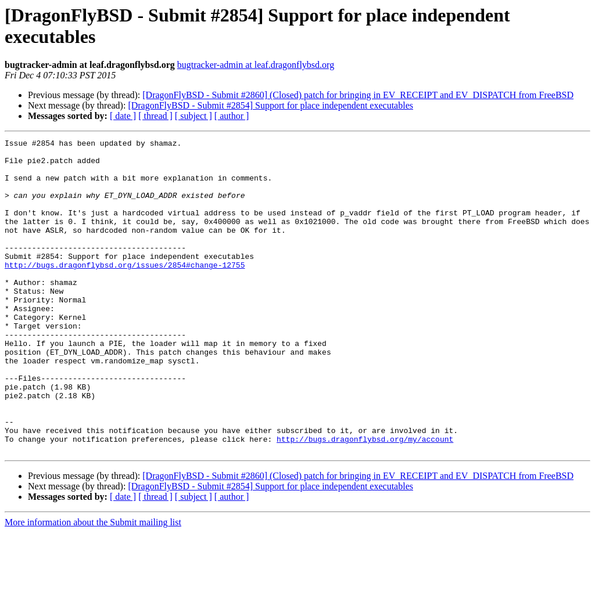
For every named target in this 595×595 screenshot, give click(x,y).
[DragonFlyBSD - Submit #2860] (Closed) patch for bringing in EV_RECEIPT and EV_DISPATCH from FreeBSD (358, 95)
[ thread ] (155, 116)
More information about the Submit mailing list (93, 585)
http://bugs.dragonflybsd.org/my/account (365, 500)
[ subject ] (193, 116)
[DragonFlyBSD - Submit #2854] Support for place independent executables (270, 105)
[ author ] (231, 116)
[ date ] (123, 116)
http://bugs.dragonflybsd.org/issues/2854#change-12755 (125, 291)
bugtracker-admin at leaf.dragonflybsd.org (255, 65)
